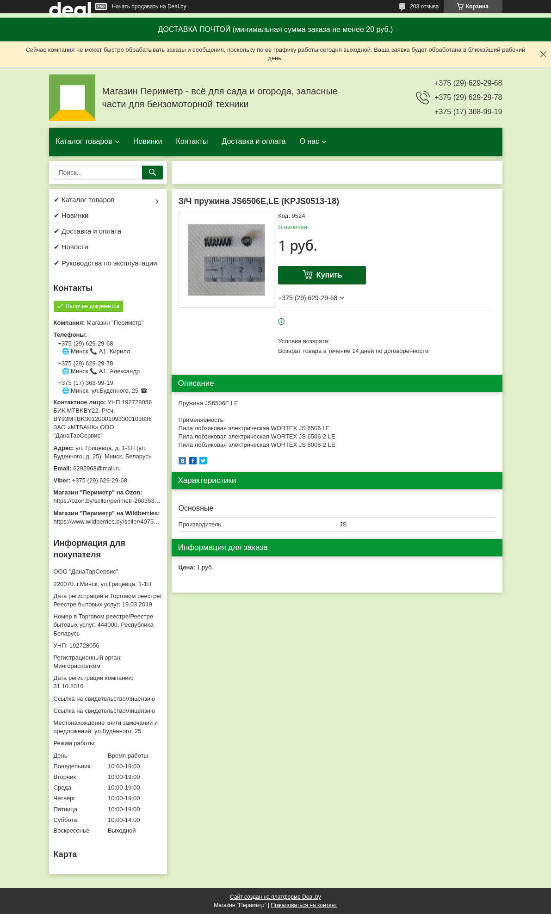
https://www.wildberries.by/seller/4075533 (109, 521)
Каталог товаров (84, 141)
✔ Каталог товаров (84, 200)
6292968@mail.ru (97, 468)
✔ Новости (71, 247)
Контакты (192, 141)
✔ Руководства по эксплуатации (105, 263)
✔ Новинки (71, 215)
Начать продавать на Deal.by (149, 6)
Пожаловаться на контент (304, 905)
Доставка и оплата (253, 141)
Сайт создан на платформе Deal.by (275, 897)
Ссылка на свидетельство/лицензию (104, 698)
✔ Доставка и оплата (88, 231)
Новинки (147, 141)
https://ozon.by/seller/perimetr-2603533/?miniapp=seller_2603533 (141, 500)
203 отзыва (424, 6)
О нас (309, 141)
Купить (329, 275)
